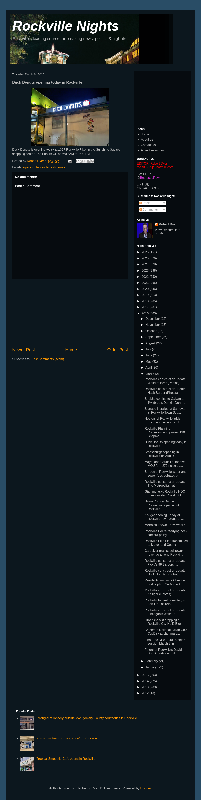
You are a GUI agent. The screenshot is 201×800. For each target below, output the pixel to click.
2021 (146, 282)
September (153, 337)
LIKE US (143, 184)
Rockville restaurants (50, 167)
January (151, 667)
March (150, 373)
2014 (146, 681)
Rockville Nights (65, 26)
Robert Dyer (168, 224)
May (148, 361)
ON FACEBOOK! (149, 188)
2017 (146, 307)
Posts (144, 203)
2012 (146, 693)
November (153, 324)
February (152, 661)
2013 (146, 687)
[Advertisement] (70, 312)
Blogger (145, 788)
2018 (146, 301)
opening (28, 167)
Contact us (148, 145)
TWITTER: (144, 174)
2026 (146, 252)
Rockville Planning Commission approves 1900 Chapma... (165, 432)
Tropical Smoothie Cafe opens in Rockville (65, 758)
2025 (146, 258)
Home (71, 349)
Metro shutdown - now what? (165, 525)
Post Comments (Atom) (47, 359)
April (149, 367)
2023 (146, 270)
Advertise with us (152, 150)
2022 (146, 276)
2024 (146, 264)
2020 (146, 289)
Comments (148, 209)
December (153, 318)
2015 (146, 675)
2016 (146, 313)
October (151, 331)
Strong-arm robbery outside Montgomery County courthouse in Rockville (86, 718)
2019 (146, 295)
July (148, 349)
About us (147, 139)
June (149, 355)
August (150, 343)
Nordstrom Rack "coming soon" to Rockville (66, 738)
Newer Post (23, 349)
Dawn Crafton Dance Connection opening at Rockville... (162, 505)
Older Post (117, 349)
